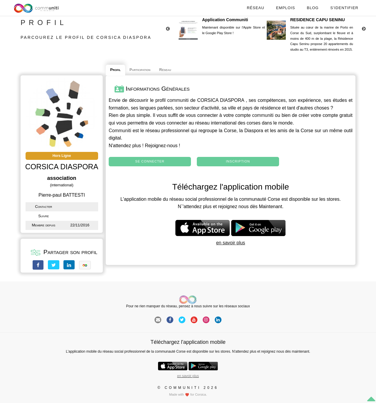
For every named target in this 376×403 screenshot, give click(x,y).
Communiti (120, 130)
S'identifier (344, 8)
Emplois (285, 8)
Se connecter (149, 161)
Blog (312, 8)
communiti (178, 100)
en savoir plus (230, 242)
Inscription (238, 161)
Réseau (255, 8)
